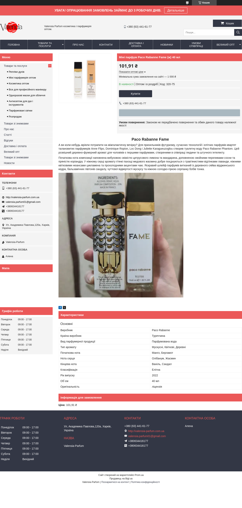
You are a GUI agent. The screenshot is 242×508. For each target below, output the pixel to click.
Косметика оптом (19, 83)
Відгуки (8, 140)
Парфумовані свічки (20, 110)
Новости (9, 163)
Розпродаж (15, 116)
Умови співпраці (196, 45)
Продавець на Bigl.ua (120, 478)
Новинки (166, 44)
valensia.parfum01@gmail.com (23, 201)
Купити (135, 93)
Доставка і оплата (136, 45)
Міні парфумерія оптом (22, 77)
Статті (8, 134)
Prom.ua (139, 475)
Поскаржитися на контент (115, 482)
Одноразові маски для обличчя (27, 95)
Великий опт (226, 44)
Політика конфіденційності (145, 482)
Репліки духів (16, 71)
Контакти (106, 44)
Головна (14, 44)
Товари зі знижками (16, 123)
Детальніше (175, 10)
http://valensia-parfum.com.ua (22, 197)
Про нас (78, 44)
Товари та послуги (45, 45)
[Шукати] (238, 32)
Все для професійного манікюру (27, 89)
